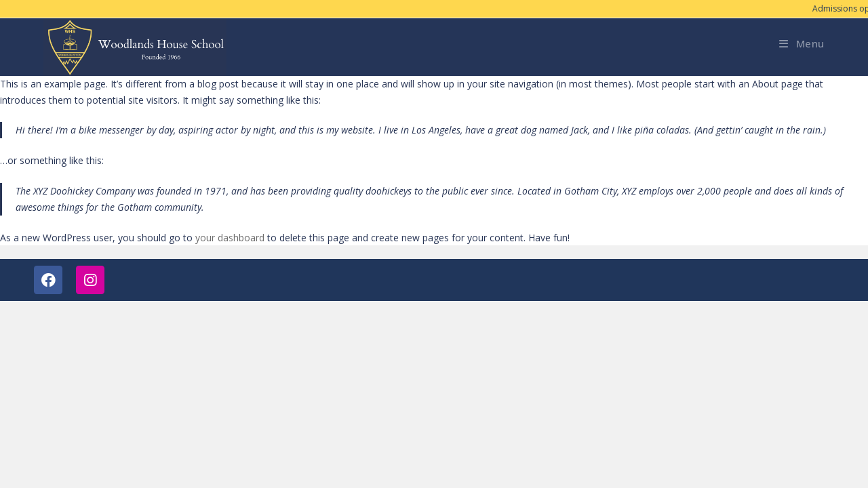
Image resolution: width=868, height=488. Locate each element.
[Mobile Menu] (802, 43)
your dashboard (229, 237)
